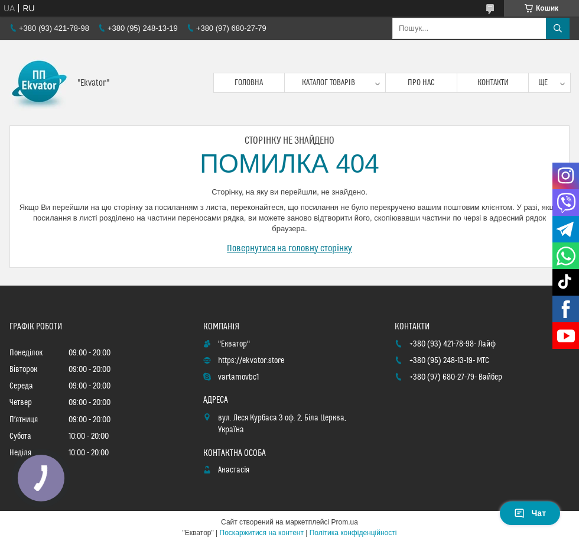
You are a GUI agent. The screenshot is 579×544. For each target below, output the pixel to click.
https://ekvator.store (251, 360)
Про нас (421, 83)
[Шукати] (558, 28)
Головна (249, 83)
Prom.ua (344, 522)
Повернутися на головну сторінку (289, 248)
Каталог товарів (328, 83)
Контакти (493, 83)
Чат (530, 513)
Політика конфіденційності (353, 533)
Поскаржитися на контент (262, 533)
